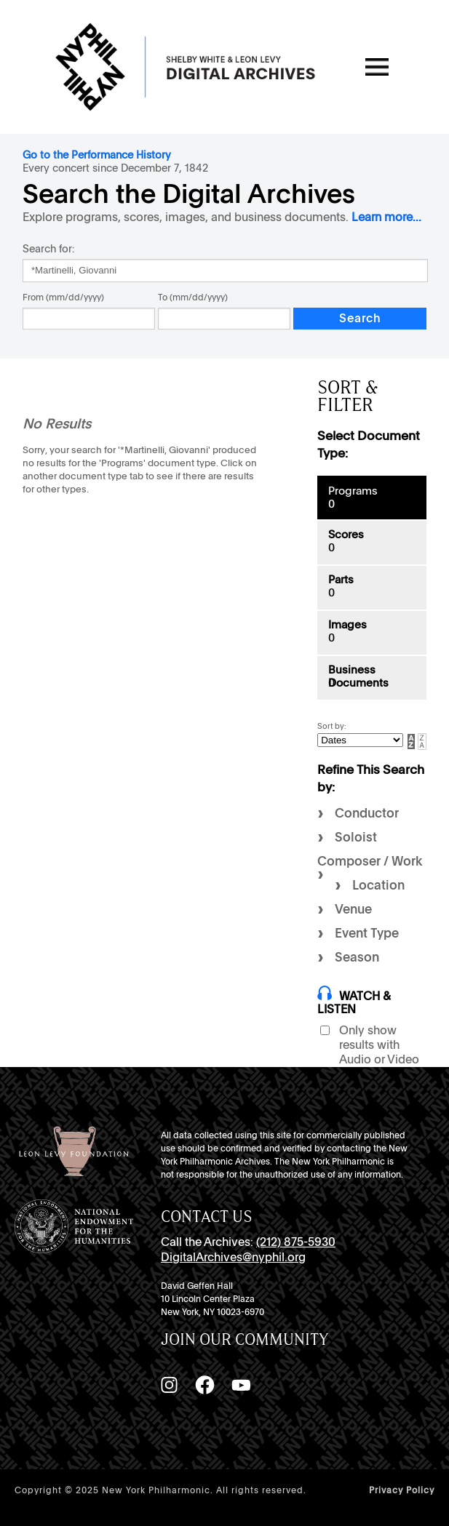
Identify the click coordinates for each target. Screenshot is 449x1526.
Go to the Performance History (97, 154)
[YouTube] (241, 1385)
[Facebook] (204, 1385)
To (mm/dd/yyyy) (193, 297)
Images (347, 624)
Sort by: (331, 726)
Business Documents (358, 676)
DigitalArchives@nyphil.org (233, 1257)
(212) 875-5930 (295, 1242)
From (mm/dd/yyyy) (63, 297)
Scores (346, 534)
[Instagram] (168, 1385)
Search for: (48, 248)
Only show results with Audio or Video (379, 1044)
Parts (341, 579)
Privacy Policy (401, 1490)
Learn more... (386, 217)
